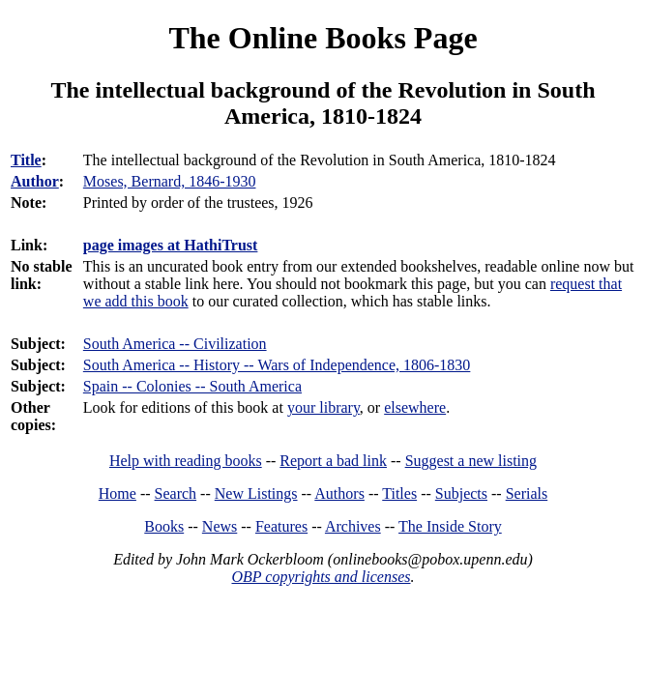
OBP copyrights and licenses (320, 576)
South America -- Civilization (175, 343)
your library (323, 407)
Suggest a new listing (471, 460)
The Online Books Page (322, 37)
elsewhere (415, 407)
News (219, 526)
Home (117, 493)
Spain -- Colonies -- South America (192, 386)
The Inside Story (450, 526)
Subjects (461, 493)
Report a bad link (333, 460)
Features (281, 526)
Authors (339, 493)
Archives (353, 526)
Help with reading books (185, 460)
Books (164, 526)
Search (176, 493)
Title (26, 160)
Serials (527, 493)
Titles (399, 493)
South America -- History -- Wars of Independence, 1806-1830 (277, 365)
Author (35, 181)
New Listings (256, 493)
